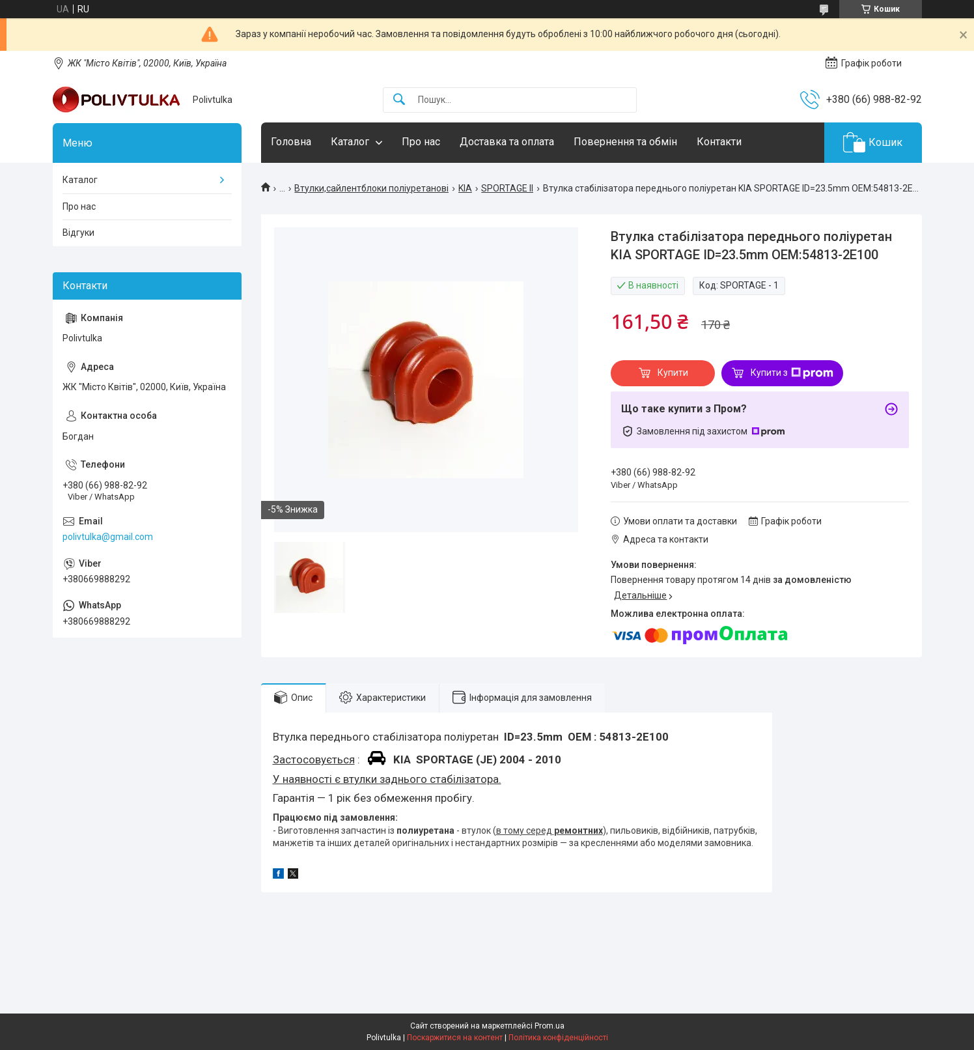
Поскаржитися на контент (455, 1037)
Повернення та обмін (625, 141)
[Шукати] (399, 100)
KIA (465, 188)
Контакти (719, 141)
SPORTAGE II (507, 188)
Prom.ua (549, 1025)
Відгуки (78, 232)
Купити (673, 372)
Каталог (350, 141)
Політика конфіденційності (558, 1037)
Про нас (421, 141)
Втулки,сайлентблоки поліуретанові (371, 188)
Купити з (792, 373)
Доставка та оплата (507, 141)
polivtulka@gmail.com (108, 537)
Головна (291, 141)
